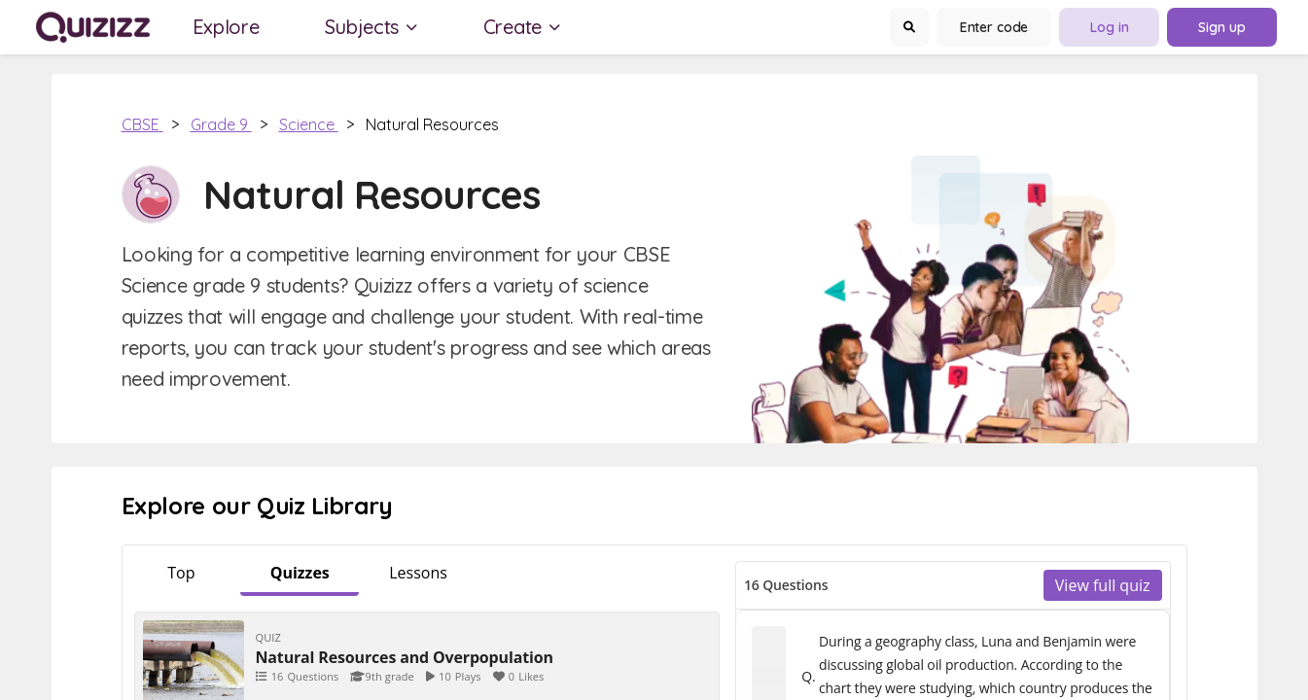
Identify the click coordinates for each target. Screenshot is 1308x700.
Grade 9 (221, 124)
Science (308, 124)
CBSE (142, 124)
